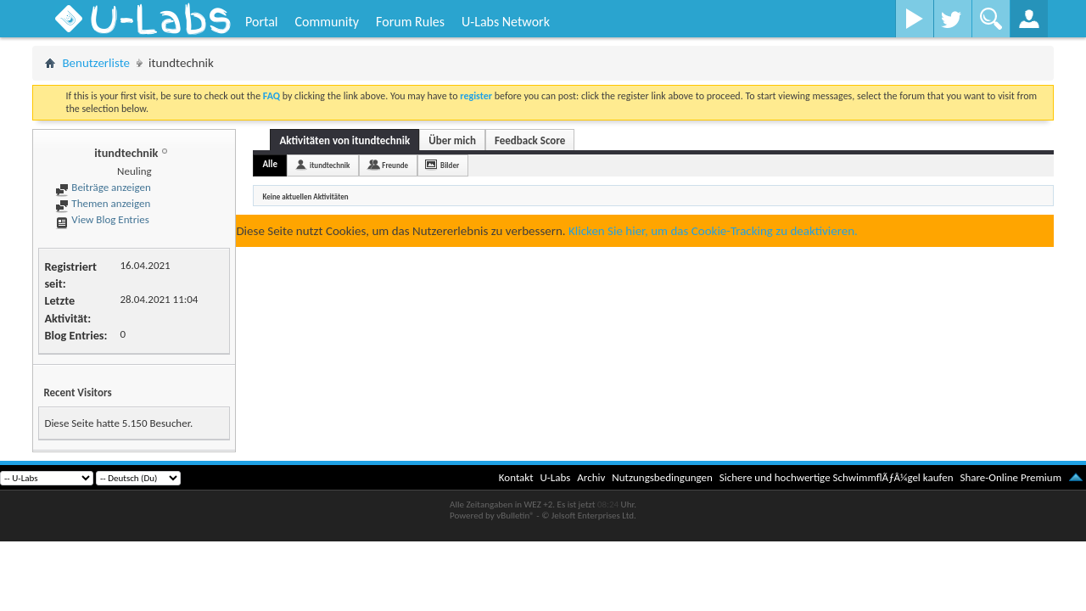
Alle (269, 164)
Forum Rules (410, 22)
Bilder (449, 165)
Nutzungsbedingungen (662, 477)
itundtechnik (330, 165)
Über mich (452, 140)
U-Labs (555, 477)
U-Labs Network (506, 22)
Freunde (395, 165)
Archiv (591, 477)
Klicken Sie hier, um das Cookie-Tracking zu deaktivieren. (713, 230)
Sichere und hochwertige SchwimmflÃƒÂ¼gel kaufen (836, 477)
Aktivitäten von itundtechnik (344, 140)
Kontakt (516, 477)
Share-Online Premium (1010, 477)
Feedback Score (530, 140)
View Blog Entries (101, 219)
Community (326, 22)
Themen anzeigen (102, 203)
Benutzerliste (96, 62)
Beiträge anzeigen (102, 187)
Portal (261, 22)
